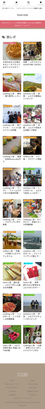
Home (12, 380)
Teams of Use (33, 384)
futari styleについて (12, 384)
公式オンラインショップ (22, 398)
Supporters (33, 387)
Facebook (32, 394)
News (33, 380)
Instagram (12, 394)
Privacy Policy (12, 387)
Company (12, 391)
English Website (33, 391)
